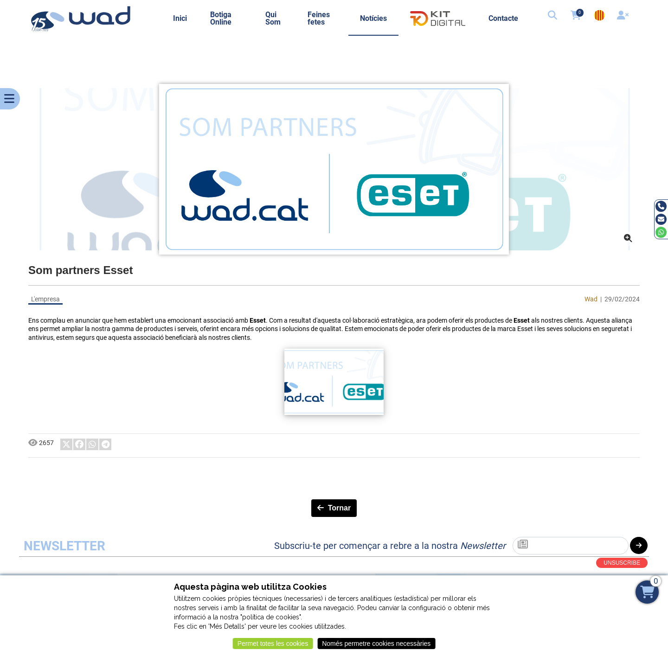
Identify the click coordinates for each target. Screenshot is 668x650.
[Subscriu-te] (571, 545)
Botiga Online (220, 18)
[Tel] (661, 206)
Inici (180, 18)
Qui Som (273, 18)
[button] (553, 16)
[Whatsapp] (661, 232)
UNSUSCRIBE (622, 563)
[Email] (661, 219)
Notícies (373, 18)
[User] (624, 16)
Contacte (503, 18)
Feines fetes (319, 18)
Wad (590, 299)
